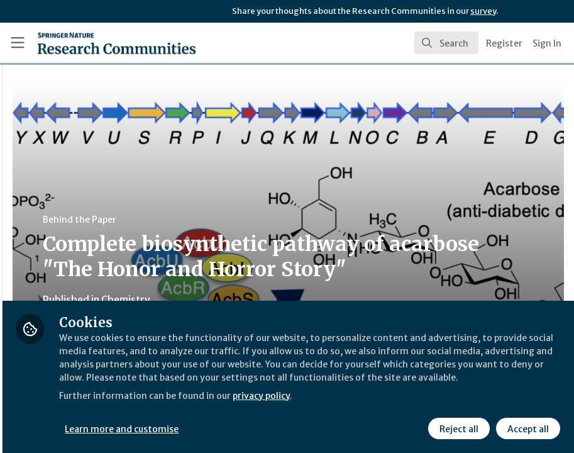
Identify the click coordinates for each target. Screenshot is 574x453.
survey (483, 11)
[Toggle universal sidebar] (17, 42)
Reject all (457, 427)
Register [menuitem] (504, 43)
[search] (446, 42)
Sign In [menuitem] (547, 43)
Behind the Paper (238, 219)
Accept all (526, 427)
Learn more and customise (281, 427)
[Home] (92, 42)
